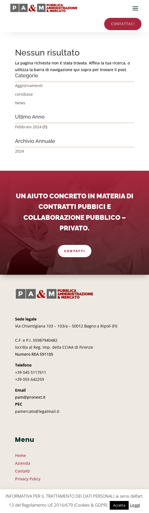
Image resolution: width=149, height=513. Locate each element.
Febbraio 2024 (28, 126)
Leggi (135, 505)
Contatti (74, 251)
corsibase (24, 94)
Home (20, 455)
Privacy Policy (27, 478)
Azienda (22, 463)
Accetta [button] (119, 505)
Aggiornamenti (29, 85)
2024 (19, 151)
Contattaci (123, 23)
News (20, 102)
